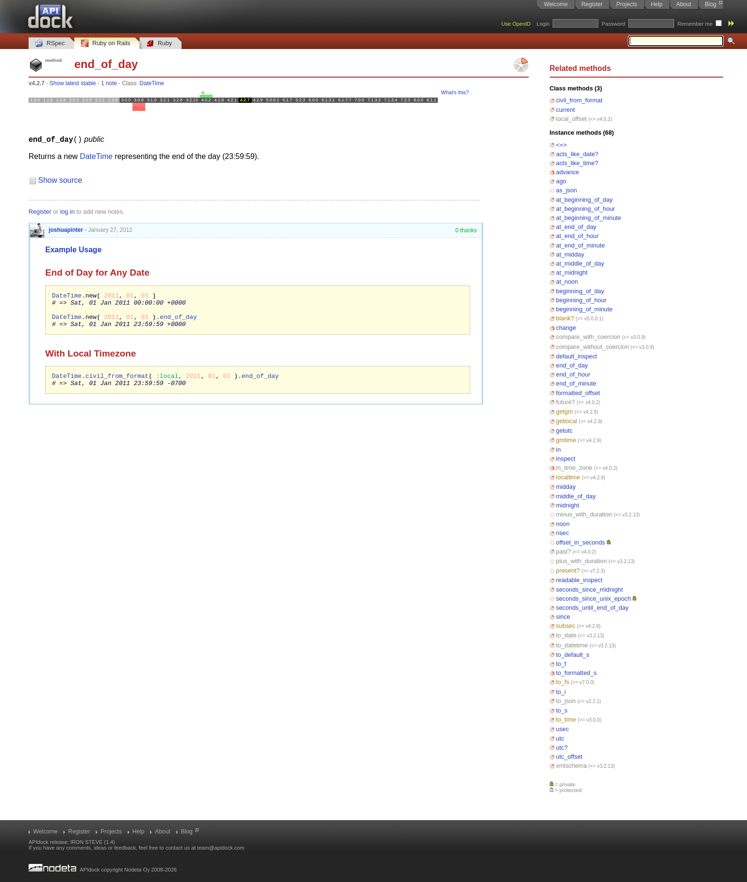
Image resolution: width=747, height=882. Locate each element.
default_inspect (576, 356)
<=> (561, 145)
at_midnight (571, 272)
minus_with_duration (584, 514)
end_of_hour (573, 374)
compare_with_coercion (588, 336)
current (565, 109)
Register (592, 4)
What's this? (455, 92)
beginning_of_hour (581, 300)
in (558, 449)
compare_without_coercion (592, 346)
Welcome (556, 4)
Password (613, 24)
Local (79, 360)
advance (567, 172)
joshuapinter (56, 229)
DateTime (152, 83)
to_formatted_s (576, 672)
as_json (566, 190)
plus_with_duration (581, 561)
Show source (60, 180)
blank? (565, 318)
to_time (566, 719)
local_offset (571, 118)
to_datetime (572, 645)
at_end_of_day (576, 226)
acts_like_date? (577, 154)
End (53, 272)
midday (565, 486)
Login (542, 24)
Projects (626, 4)
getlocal (566, 421)
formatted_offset (578, 392)
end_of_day (572, 365)
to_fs (562, 681)
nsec (562, 532)
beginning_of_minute (584, 309)
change (566, 327)
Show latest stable (73, 83)
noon (562, 523)
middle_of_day (576, 496)
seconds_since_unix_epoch (593, 598)
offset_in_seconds (580, 542)
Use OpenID (516, 24)
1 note (109, 83)
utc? (561, 747)
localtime (568, 477)
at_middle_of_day (580, 263)
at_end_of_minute (580, 245)
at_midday (570, 254)
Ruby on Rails (105, 44)
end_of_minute (576, 383)
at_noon (567, 281)
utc (560, 738)
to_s (561, 710)
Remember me (695, 24)
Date (140, 272)
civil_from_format (579, 100)
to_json (565, 700)
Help (657, 4)
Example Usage (73, 249)
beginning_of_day (580, 291)
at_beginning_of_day (584, 199)
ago (561, 181)
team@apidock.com (220, 848)
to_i (561, 691)
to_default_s (572, 654)
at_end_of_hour (577, 235)
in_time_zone (574, 467)
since (563, 616)
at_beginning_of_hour (585, 208)
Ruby (159, 44)
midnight (567, 505)
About (683, 4)
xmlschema (571, 765)
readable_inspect (579, 580)
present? (568, 570)
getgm (564, 411)
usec (562, 729)
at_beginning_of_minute (588, 217)
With (55, 360)
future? (565, 402)
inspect (565, 458)
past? (563, 551)
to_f (561, 663)
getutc (564, 430)
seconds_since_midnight (589, 589)
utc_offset (569, 756)
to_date (566, 635)
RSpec (50, 44)
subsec (565, 625)
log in (67, 211)
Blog (711, 4)
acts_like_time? (577, 163)
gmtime (566, 440)
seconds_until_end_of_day (592, 607)
